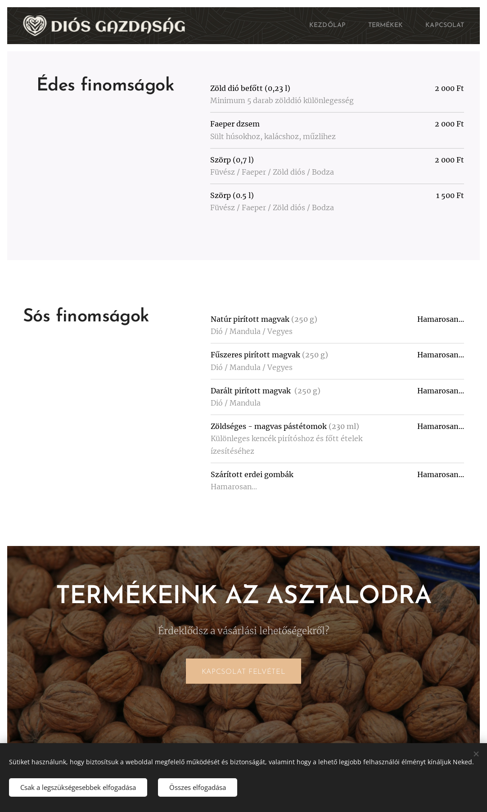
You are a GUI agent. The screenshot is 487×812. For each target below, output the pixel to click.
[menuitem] (320, 25)
